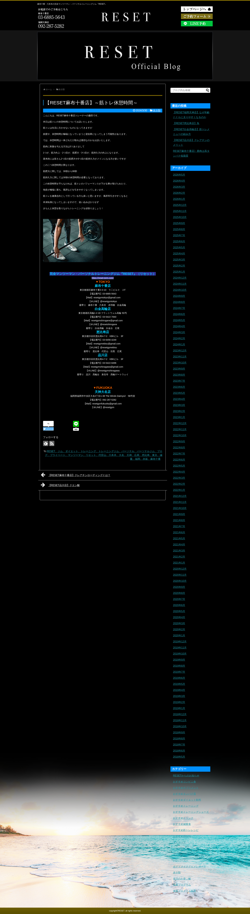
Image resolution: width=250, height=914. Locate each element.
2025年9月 (179, 223)
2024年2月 (179, 338)
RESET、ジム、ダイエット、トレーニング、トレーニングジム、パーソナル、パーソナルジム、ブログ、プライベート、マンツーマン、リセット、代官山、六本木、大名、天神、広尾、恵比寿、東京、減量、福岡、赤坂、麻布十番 (103, 455)
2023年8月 (179, 374)
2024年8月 (179, 302)
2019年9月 (179, 659)
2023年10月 (180, 362)
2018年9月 (179, 732)
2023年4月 (179, 399)
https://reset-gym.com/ (103, 278)
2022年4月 (179, 471)
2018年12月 (180, 714)
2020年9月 (179, 587)
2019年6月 (179, 678)
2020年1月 (179, 635)
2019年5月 (179, 684)
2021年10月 (180, 508)
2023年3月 (179, 405)
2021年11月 (180, 502)
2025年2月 (179, 265)
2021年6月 (179, 532)
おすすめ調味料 (182, 836)
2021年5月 (179, 538)
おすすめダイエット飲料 (187, 799)
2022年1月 (179, 490)
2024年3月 (179, 332)
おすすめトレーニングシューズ (191, 812)
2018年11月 (180, 720)
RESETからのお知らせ (186, 775)
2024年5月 (179, 320)
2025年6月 (179, 241)
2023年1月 (179, 417)
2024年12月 (180, 277)
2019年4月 (179, 690)
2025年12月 (180, 205)
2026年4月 (179, 180)
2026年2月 (179, 193)
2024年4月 (179, 326)
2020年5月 (179, 611)
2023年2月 (179, 411)
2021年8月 (179, 520)
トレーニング (180, 848)
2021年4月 (179, 544)
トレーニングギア (183, 854)
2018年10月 (180, 726)
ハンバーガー (180, 860)
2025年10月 (180, 217)
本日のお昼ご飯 (182, 878)
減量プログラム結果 (184, 890)
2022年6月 (179, 459)
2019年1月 (179, 708)
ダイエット (179, 842)
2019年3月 (179, 696)
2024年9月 (179, 296)
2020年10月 (180, 581)
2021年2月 (179, 556)
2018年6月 (179, 750)
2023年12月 (180, 350)
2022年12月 (180, 423)
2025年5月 (179, 247)
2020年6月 (179, 605)
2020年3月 (179, 623)
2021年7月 (179, 526)
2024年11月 (180, 284)
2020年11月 (180, 575)
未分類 (157, 110)
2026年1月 (179, 199)
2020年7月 (179, 599)
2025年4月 (179, 253)
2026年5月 (179, 174)
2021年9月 (179, 514)
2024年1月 (179, 344)
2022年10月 (180, 435)
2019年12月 (180, 641)
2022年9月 (179, 441)
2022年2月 (179, 484)
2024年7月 (179, 308)
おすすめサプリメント (186, 787)
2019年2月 (179, 702)
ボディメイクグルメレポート (189, 866)
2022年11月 (180, 429)
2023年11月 (180, 356)
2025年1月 (179, 271)
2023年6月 (179, 387)
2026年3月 (179, 187)
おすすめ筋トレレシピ (186, 830)
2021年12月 (180, 496)
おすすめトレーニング (186, 806)
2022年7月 (179, 453)
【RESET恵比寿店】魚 (186, 123)
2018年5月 (179, 756)
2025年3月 (179, 259)
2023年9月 (179, 368)
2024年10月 (180, 290)
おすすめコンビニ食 (184, 781)
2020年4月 (179, 617)
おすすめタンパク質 (184, 793)
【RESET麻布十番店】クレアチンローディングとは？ (75, 474)
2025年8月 (179, 229)
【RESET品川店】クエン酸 (60, 484)
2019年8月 (179, 665)
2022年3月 (179, 478)
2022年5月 (179, 465)
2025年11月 (180, 211)
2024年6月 (179, 314)
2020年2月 (179, 629)
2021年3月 (179, 550)
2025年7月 (179, 235)
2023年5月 (179, 393)
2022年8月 (179, 447)
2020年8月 (179, 593)
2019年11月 (180, 647)
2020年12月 (180, 568)
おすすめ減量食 (182, 824)
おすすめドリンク (183, 818)
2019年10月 (180, 653)
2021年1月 (179, 562)
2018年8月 (179, 738)
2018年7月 (179, 744)
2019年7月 (179, 672)
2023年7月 (179, 381)
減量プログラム (182, 884)
